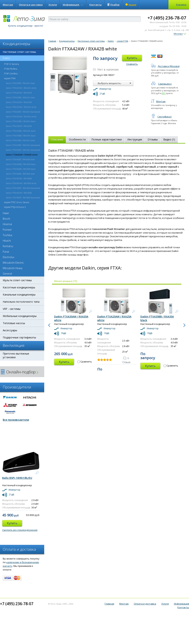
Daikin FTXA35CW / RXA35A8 (19, 126)
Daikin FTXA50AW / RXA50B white (21, 183)
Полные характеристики (106, 139)
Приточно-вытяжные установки (16, 355)
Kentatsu (8, 246)
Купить (132, 58)
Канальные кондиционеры (19, 294)
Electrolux (8, 257)
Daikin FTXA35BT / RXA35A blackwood (23, 149)
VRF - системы (11, 309)
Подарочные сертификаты (19, 337)
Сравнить (132, 64)
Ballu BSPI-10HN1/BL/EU (17, 478)
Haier (6, 213)
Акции (130, 4)
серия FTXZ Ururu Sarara (16, 202)
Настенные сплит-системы (19, 52)
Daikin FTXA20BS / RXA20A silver (20, 83)
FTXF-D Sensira (11, 64)
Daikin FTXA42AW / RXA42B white (22, 154)
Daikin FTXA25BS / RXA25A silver (20, 97)
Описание (57, 139)
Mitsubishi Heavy (12, 268)
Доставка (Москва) (165, 66)
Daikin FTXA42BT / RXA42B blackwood (23, 188)
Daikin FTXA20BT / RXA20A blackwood (23, 111)
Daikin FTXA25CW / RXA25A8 (19, 102)
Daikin (5, 58)
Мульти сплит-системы (17, 280)
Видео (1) (169, 139)
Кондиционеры (67, 41)
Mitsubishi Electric (13, 262)
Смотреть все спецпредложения (19, 530)
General (7, 273)
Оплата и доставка (31, 4)
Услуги (52, 4)
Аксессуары (10, 330)
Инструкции (134, 139)
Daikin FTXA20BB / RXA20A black (21, 121)
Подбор (113, 4)
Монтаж (8, 4)
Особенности (77, 139)
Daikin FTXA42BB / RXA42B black (21, 164)
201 (164, 93)
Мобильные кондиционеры (20, 316)
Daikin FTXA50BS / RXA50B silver (20, 173)
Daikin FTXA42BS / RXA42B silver (20, 159)
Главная (52, 41)
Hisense (7, 224)
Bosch (6, 218)
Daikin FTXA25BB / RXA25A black (21, 130)
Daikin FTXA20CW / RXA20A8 (19, 92)
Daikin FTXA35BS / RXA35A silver (20, 140)
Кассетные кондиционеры (19, 287)
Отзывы (153, 139)
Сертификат (161, 116)
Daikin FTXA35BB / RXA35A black (21, 135)
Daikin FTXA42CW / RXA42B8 (19, 192)
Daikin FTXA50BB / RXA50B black (21, 169)
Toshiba (7, 235)
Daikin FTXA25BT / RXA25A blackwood (23, 145)
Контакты (95, 4)
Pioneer (7, 229)
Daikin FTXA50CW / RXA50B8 (19, 178)
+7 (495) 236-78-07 (167, 18)
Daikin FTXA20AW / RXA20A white (21, 88)
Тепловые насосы (14, 323)
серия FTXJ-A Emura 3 (15, 207)
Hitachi (7, 240)
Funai (6, 251)
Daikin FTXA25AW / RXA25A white (21, 107)
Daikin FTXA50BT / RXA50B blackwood (23, 197)
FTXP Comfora (11, 73)
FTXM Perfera (10, 68)
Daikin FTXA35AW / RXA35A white (21, 116)
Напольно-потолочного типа (21, 301)
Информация (73, 4)
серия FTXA (9, 78)
